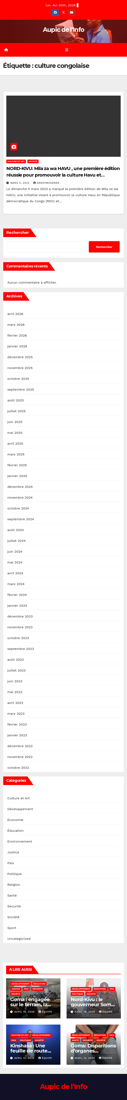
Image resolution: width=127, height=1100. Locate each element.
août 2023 (15, 660)
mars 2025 (16, 454)
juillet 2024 (16, 541)
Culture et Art (16, 161)
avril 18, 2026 (25, 1011)
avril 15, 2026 (25, 1058)
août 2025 (15, 400)
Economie (15, 820)
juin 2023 (14, 681)
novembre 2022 (20, 757)
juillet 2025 (16, 411)
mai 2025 (14, 433)
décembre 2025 (20, 357)
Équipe (45, 1011)
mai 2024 (14, 562)
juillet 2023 (16, 670)
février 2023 (17, 724)
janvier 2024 (17, 605)
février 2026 (17, 335)
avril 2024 (15, 573)
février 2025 (17, 465)
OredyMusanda (46, 182)
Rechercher (17, 232)
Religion (13, 885)
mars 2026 (16, 325)
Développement (20, 809)
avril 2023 (15, 703)
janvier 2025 (17, 476)
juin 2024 (14, 551)
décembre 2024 (20, 487)
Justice (13, 852)
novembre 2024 (20, 497)
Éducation (15, 831)
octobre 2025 (18, 379)
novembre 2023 (20, 627)
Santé (12, 895)
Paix (10, 863)
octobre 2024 (18, 508)
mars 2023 (16, 714)
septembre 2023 (20, 649)
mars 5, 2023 (20, 182)
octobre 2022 (18, 768)
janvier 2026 (17, 346)
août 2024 (15, 530)
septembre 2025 (20, 389)
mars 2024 (16, 584)
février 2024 (17, 595)
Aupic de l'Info (63, 29)
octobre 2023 (18, 638)
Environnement (19, 841)
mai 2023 (14, 692)
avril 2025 (15, 443)
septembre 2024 (20, 519)
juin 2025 (14, 422)
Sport (11, 928)
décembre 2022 (20, 746)
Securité (14, 906)
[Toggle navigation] (66, 49)
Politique (14, 874)
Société (33, 161)
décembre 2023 (20, 616)
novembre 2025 (20, 368)
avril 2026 (15, 314)
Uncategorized (19, 939)
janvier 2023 (17, 735)
